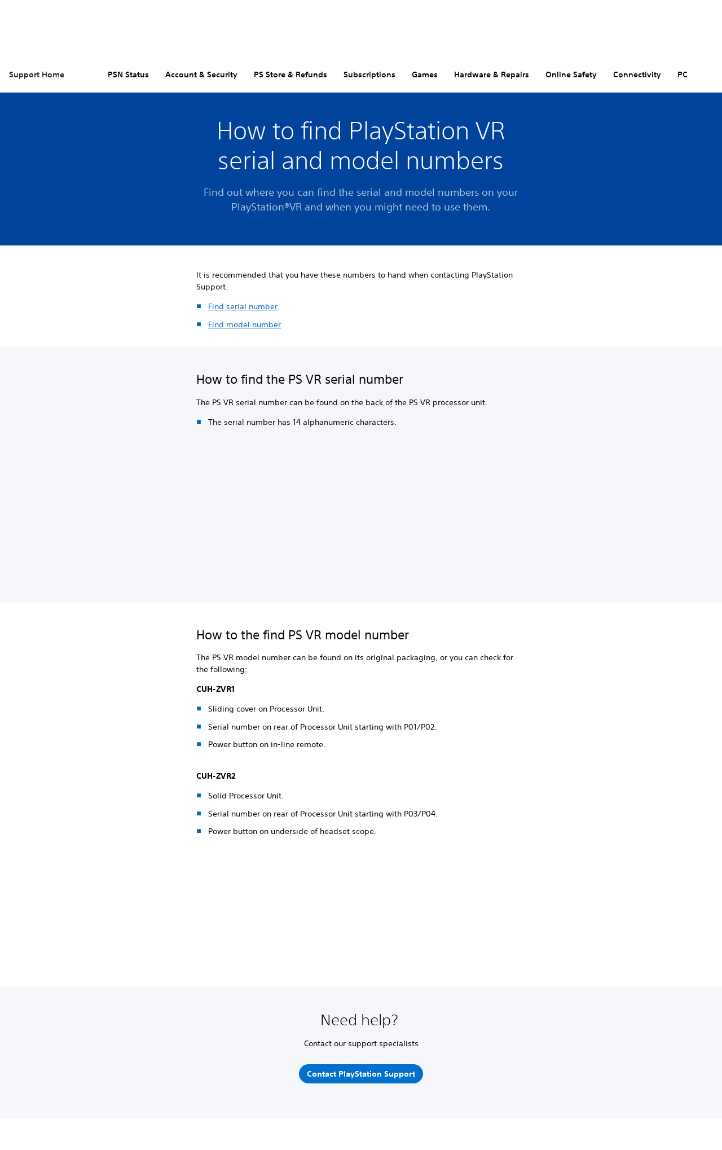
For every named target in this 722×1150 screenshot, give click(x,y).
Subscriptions (369, 74)
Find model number (244, 324)
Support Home (36, 74)
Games (425, 74)
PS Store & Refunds (290, 74)
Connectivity (637, 74)
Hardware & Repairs (491, 74)
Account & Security (201, 74)
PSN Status (128, 74)
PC (682, 74)
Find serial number (243, 306)
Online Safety (571, 74)
